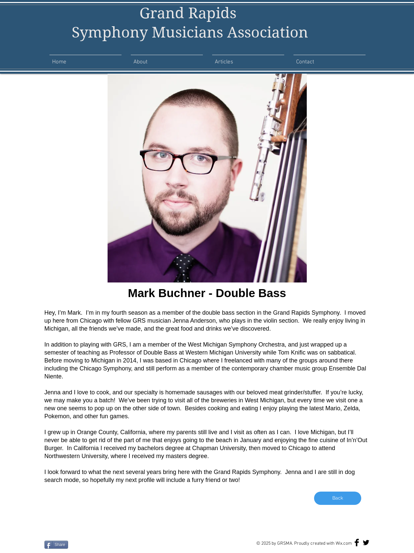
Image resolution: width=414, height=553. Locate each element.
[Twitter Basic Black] (366, 542)
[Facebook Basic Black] (357, 542)
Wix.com (344, 543)
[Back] (337, 498)
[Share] (56, 545)
